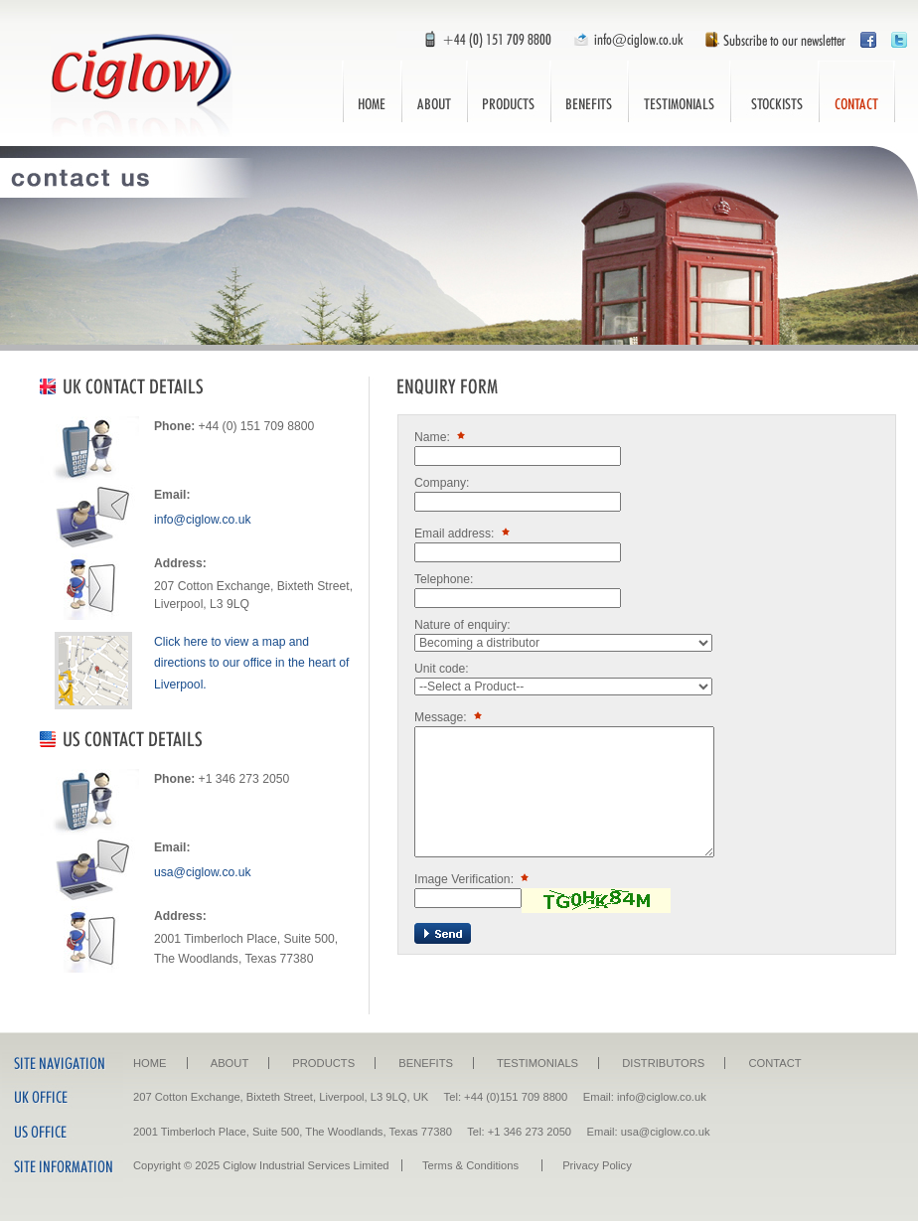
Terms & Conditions (470, 1165)
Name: (441, 437)
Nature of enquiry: (462, 625)
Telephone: (443, 579)
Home (371, 91)
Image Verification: (473, 879)
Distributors (774, 91)
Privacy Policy (597, 1165)
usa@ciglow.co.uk (202, 872)
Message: (450, 717)
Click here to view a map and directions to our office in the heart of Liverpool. (251, 663)
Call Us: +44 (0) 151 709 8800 (478, 39)
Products (508, 91)
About (434, 91)
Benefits (589, 91)
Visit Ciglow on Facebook (868, 39)
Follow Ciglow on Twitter (899, 39)
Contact (857, 91)
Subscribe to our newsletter (769, 39)
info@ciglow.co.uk (202, 520)
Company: (441, 483)
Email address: (464, 533)
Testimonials (679, 91)
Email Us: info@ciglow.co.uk (626, 39)
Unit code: (441, 669)
